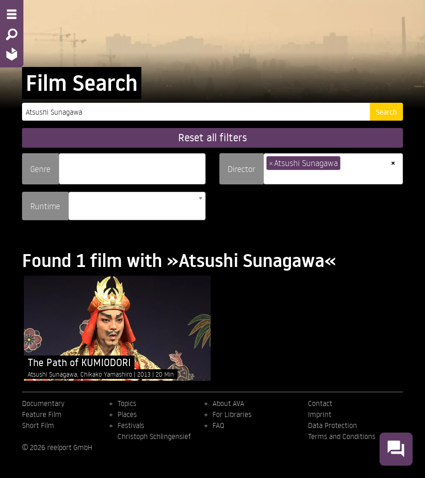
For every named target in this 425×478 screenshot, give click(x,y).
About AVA (228, 403)
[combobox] (132, 168)
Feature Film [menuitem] (42, 414)
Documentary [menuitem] (43, 403)
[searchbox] (65, 165)
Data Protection (332, 425)
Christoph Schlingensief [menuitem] (154, 436)
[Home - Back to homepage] (11, 53)
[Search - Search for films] (11, 34)
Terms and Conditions (341, 436)
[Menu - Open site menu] (11, 14)
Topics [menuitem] (126, 403)
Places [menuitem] (127, 414)
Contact (320, 403)
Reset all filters (212, 137)
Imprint (319, 414)
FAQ (218, 425)
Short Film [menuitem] (38, 425)
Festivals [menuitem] (130, 425)
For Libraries (232, 414)
